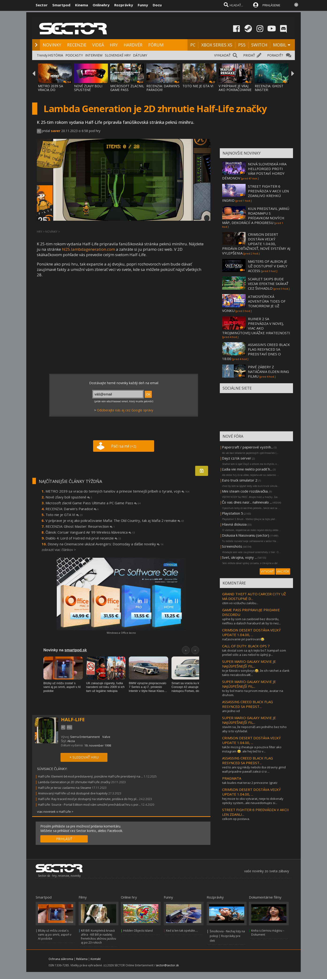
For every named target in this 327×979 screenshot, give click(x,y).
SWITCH (259, 45)
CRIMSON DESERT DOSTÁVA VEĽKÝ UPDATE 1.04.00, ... (251, 632)
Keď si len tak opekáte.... (182, 931)
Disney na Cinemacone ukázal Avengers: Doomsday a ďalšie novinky (105, 544)
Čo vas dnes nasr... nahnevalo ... (247, 502)
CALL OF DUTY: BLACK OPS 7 (246, 646)
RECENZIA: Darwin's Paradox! (72, 508)
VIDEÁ (98, 45)
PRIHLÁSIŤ (64, 839)
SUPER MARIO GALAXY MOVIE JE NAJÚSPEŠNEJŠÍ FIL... (249, 663)
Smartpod (61, 5)
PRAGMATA (231, 778)
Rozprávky (123, 5)
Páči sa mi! (123, 446)
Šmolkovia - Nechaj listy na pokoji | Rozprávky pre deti (227, 936)
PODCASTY (74, 55)
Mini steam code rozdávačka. (245, 491)
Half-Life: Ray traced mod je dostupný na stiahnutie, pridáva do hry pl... (88, 799)
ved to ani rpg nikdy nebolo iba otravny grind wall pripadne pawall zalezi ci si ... (254, 769)
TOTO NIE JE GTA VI (198, 86)
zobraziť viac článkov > (59, 549)
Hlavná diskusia (234, 524)
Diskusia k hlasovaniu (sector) (245, 535)
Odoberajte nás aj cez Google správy (125, 410)
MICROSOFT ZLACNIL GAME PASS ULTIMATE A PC (127, 90)
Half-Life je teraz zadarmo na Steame (64, 787)
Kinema (81, 5)
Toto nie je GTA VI (64, 514)
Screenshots (232, 546)
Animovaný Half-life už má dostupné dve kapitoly (73, 793)
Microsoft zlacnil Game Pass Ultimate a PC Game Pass (93, 503)
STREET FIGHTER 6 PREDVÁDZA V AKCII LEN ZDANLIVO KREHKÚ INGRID (255, 193)
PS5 (241, 45)
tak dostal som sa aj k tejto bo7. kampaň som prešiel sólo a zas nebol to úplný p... (254, 652)
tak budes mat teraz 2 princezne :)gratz (250, 783)
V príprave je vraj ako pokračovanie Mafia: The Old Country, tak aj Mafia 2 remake (115, 520)
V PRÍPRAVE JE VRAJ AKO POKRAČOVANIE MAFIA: (235, 90)
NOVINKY (52, 45)
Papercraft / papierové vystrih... (247, 447)
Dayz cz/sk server (236, 458)
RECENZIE (76, 45)
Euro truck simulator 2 (239, 480)
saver (55, 131)
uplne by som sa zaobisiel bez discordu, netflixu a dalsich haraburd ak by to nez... (251, 621)
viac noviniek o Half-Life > (55, 811)
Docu (157, 5)
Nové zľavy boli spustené (69, 497)
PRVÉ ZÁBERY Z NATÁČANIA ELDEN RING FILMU (268, 371)
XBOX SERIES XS (216, 45)
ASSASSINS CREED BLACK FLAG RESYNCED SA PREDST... (247, 704)
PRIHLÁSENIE (271, 5)
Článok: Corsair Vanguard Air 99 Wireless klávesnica (90, 532)
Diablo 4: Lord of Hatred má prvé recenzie (83, 538)
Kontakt (96, 959)
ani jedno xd (231, 711)
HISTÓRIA (55, 55)
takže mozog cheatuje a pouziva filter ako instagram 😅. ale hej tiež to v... (251, 749)
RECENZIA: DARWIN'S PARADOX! (163, 88)
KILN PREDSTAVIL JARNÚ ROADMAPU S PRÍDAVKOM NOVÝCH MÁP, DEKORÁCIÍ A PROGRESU (255, 215)
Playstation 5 (232, 513)
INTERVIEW (94, 55)
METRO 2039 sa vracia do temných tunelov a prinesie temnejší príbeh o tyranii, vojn (117, 491)
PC (192, 45)
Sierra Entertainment (85, 737)
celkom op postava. (236, 819)
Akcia (71, 741)
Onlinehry (101, 5)
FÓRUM (156, 45)
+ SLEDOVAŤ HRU (84, 757)
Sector (42, 5)
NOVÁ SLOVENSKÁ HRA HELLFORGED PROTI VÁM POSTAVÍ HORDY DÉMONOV (254, 171)
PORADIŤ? (275, 55)
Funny (143, 5)
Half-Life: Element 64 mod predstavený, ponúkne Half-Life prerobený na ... (90, 776)
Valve (106, 737)
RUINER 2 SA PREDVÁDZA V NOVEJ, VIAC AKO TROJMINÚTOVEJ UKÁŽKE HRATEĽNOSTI (256, 325)
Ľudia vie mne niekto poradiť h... (247, 469)
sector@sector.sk (167, 965)
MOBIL (279, 45)
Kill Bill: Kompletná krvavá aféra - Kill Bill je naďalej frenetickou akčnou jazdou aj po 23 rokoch (98, 937)
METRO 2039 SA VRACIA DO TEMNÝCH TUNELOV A (54, 91)
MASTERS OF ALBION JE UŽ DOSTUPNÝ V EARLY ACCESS (267, 266)
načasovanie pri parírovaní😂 (243, 639)
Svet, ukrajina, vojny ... (239, 557)
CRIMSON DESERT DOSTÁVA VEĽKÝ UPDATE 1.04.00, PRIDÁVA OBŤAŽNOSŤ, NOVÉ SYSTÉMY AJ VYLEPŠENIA (256, 243)
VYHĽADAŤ (222, 55)
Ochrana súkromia (61, 959)
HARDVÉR (133, 45)
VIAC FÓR (283, 571)
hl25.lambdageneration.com (88, 249)
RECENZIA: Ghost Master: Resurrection (80, 526)
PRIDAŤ (249, 55)
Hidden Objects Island (138, 931)
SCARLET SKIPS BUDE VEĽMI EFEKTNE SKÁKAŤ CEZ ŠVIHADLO (268, 284)
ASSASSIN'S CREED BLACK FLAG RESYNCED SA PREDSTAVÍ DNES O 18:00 (256, 351)
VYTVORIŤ (267, 571)
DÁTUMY (140, 55)
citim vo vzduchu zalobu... (240, 603)
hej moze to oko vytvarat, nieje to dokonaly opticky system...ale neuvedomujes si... (252, 801)
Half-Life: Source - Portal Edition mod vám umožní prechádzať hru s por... (89, 804)
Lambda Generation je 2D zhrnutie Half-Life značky (74, 782)
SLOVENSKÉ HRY (118, 55)
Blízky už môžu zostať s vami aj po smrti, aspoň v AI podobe (54, 935)
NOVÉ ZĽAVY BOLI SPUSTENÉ (88, 88)
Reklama (81, 959)
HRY (114, 45)
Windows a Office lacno (121, 632)
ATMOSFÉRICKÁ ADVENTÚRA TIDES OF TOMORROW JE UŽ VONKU (253, 303)
